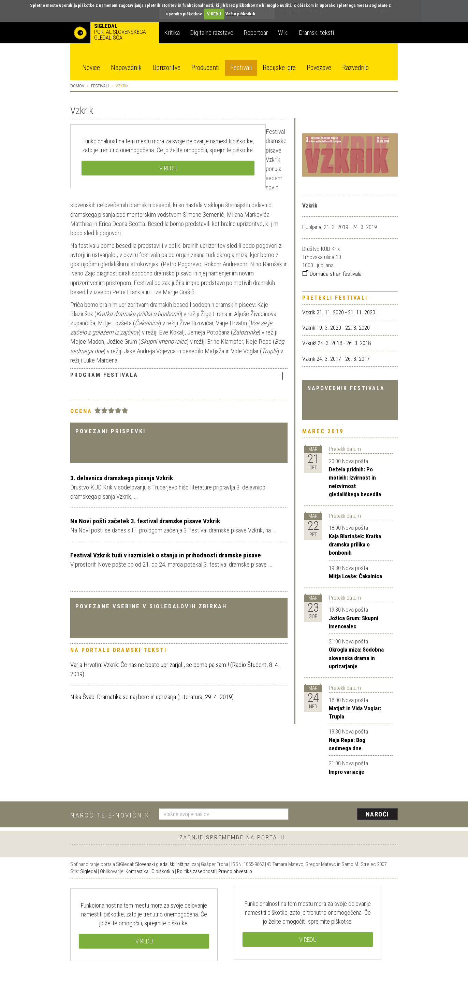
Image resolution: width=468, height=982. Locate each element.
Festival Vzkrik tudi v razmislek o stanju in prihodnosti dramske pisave (165, 555)
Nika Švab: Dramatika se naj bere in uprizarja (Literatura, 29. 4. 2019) (152, 697)
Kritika (172, 33)
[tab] (179, 376)
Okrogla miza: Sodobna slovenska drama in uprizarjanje (356, 658)
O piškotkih (162, 871)
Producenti (205, 68)
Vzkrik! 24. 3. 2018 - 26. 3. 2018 (336, 343)
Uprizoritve (166, 68)
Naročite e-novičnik (110, 815)
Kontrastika (137, 871)
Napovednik (126, 68)
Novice (91, 68)
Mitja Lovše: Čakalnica (355, 576)
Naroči (377, 814)
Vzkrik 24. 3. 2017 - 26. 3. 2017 (336, 358)
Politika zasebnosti (196, 871)
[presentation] (347, 814)
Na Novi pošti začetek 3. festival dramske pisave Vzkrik (145, 521)
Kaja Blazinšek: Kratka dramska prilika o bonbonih (355, 544)
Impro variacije (346, 771)
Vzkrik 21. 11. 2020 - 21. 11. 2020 (338, 312)
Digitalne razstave (211, 33)
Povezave (319, 68)
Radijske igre (279, 68)
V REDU (214, 13)
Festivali (241, 68)
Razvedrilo (355, 68)
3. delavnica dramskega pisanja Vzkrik (121, 478)
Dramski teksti (316, 33)
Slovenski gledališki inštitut (162, 864)
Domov (77, 85)
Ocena (81, 411)
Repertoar (256, 33)
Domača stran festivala (332, 273)
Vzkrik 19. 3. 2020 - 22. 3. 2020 (336, 327)
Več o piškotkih (240, 13)
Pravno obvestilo (235, 871)
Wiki (283, 33)
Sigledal (88, 871)
